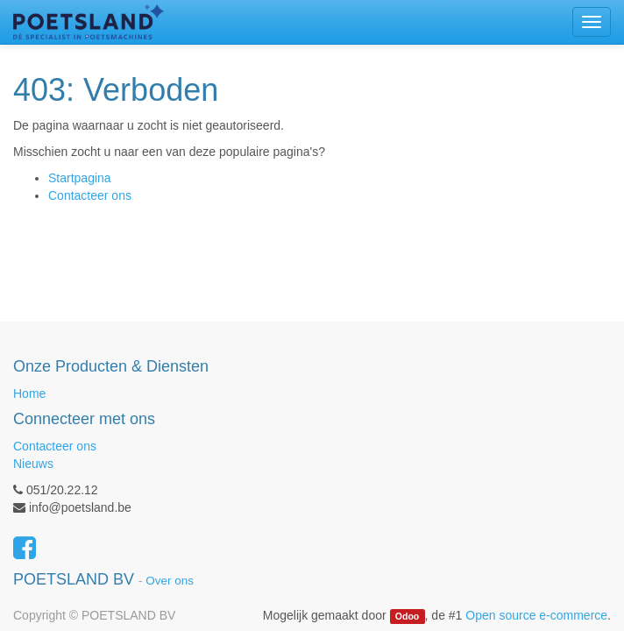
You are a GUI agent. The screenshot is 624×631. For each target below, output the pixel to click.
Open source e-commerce (536, 615)
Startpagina (79, 178)
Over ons (169, 580)
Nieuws (33, 464)
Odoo (407, 616)
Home (29, 393)
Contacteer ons (89, 195)
